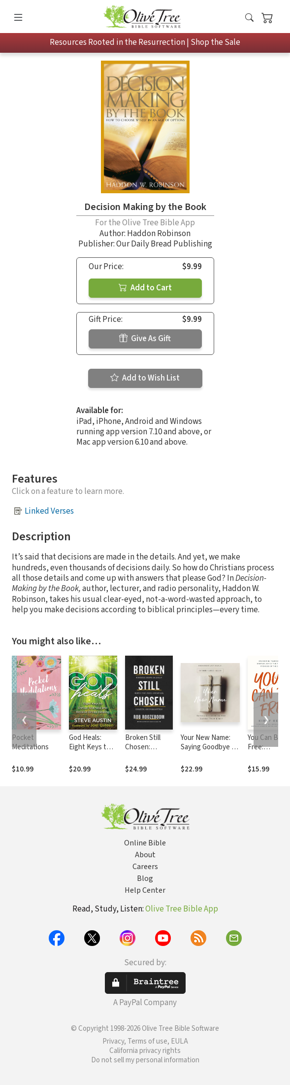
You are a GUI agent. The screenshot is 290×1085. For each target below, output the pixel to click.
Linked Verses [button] (49, 511)
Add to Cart (145, 288)
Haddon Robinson (159, 234)
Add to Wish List (145, 378)
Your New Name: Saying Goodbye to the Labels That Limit (209, 752)
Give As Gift (145, 339)
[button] (249, 18)
